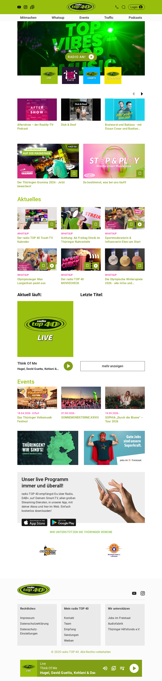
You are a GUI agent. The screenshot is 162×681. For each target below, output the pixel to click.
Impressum (27, 618)
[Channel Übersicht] (113, 668)
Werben (69, 640)
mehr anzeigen (112, 366)
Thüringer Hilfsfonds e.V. (124, 629)
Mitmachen (28, 17)
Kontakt (69, 618)
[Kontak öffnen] (117, 7)
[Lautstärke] (105, 668)
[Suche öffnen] (123, 7)
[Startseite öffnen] (81, 7)
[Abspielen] (134, 668)
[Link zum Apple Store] (34, 523)
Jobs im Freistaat (119, 618)
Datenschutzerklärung (34, 623)
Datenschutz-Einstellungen (29, 631)
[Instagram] (143, 593)
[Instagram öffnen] (25, 7)
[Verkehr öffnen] (32, 7)
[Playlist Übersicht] (122, 668)
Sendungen (71, 635)
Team (67, 623)
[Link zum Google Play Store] (63, 523)
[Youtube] (134, 593)
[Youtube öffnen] (19, 7)
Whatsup (58, 17)
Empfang (70, 629)
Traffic (108, 17)
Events (84, 17)
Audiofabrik (115, 623)
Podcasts (135, 17)
